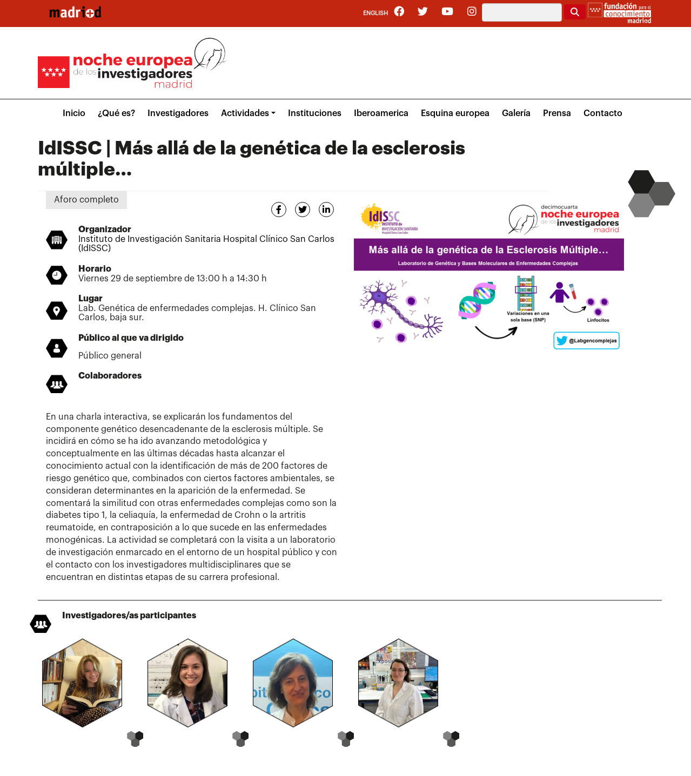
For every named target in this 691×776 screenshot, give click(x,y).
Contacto (602, 113)
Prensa (557, 113)
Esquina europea (455, 113)
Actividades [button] (245, 113)
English (375, 13)
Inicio (74, 113)
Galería (516, 113)
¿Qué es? (116, 113)
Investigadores (178, 113)
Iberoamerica (381, 113)
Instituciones (314, 113)
